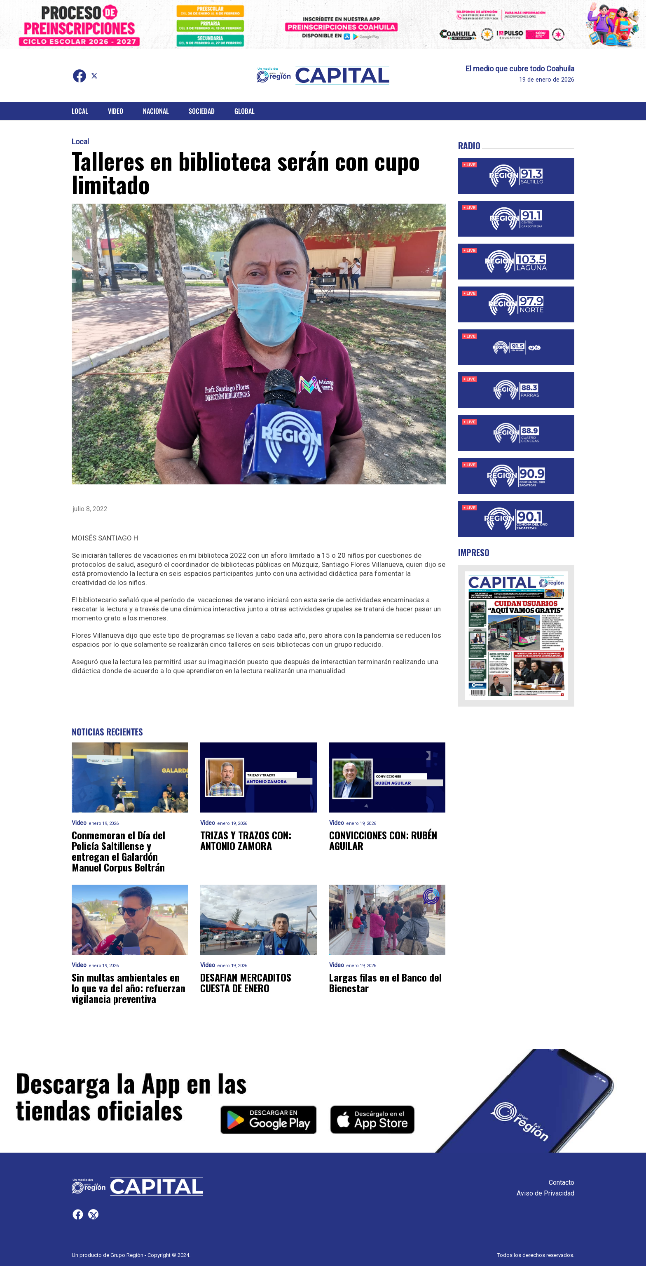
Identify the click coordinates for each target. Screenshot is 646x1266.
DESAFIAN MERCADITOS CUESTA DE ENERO (245, 982)
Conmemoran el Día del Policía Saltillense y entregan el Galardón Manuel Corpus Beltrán (118, 850)
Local (80, 111)
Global (244, 111)
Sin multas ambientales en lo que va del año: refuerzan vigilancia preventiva (128, 988)
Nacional (156, 111)
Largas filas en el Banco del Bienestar (385, 982)
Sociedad (202, 111)
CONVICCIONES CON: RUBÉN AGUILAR (383, 840)
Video (115, 111)
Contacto (561, 1182)
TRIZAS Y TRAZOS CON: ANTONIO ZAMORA (245, 840)
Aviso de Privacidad (545, 1193)
